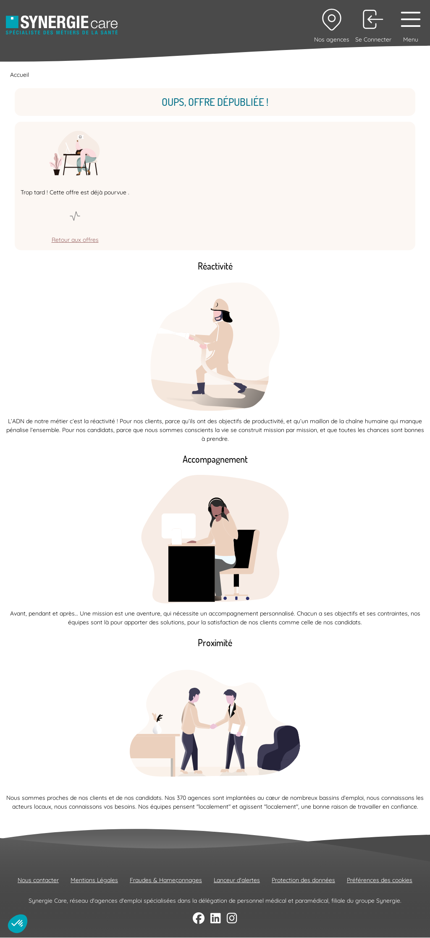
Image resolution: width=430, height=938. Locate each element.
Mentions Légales (94, 880)
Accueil (19, 75)
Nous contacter (38, 880)
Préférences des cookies (379, 880)
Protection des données (303, 880)
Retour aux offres (75, 240)
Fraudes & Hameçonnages (166, 880)
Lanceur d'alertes (237, 880)
